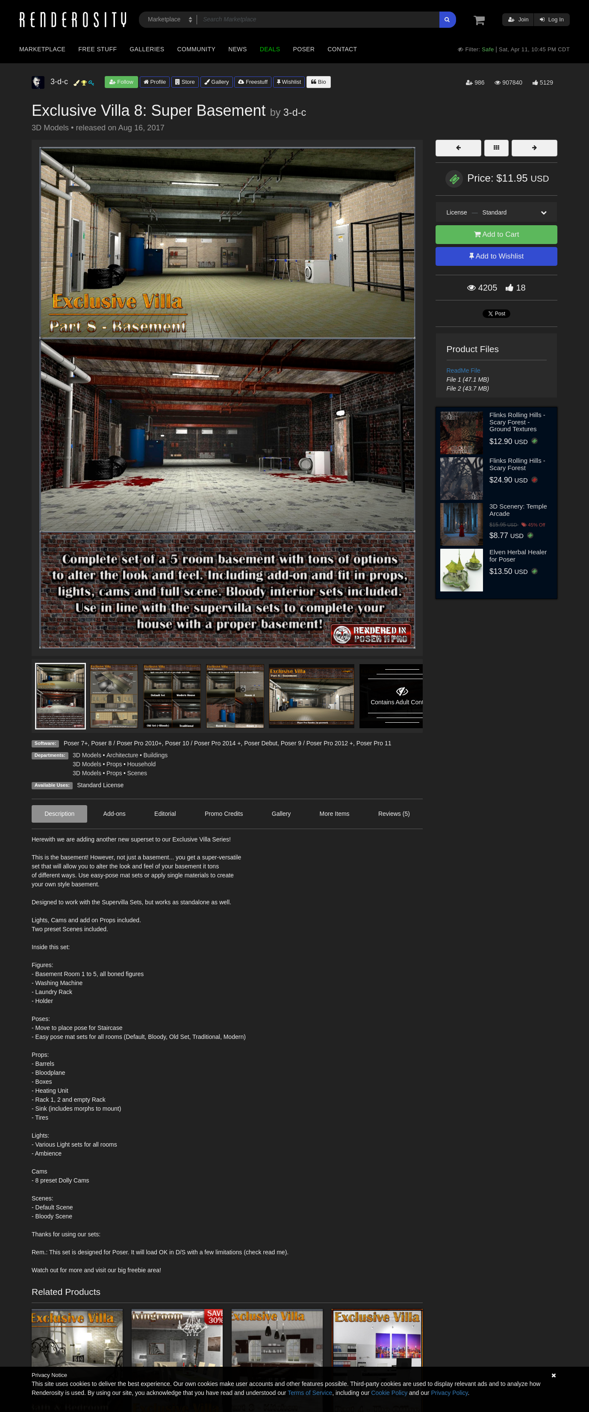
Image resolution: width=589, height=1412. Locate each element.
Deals (270, 49)
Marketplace (42, 49)
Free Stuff (97, 49)
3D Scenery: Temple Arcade (518, 510)
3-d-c (294, 112)
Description (59, 813)
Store (185, 82)
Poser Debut (260, 743)
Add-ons (114, 813)
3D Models (87, 755)
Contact (342, 49)
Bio (318, 82)
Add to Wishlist (496, 256)
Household (141, 764)
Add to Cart (496, 234)
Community (196, 49)
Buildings (156, 755)
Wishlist (289, 82)
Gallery (216, 82)
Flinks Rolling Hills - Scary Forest (517, 464)
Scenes (137, 773)
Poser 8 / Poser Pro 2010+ (126, 743)
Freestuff (253, 82)
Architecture (122, 755)
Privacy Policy (449, 1392)
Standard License (100, 785)
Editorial (165, 813)
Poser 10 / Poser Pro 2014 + (203, 743)
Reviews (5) (394, 813)
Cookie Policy (389, 1392)
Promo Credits (224, 813)
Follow (121, 82)
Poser (304, 49)
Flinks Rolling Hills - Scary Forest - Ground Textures (517, 421)
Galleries (147, 49)
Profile (155, 82)
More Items (335, 813)
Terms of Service (310, 1392)
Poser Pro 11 (374, 743)
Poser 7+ (76, 743)
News (237, 49)
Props (114, 764)
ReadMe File (463, 370)
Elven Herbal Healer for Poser (518, 555)
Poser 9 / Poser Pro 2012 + (317, 743)
